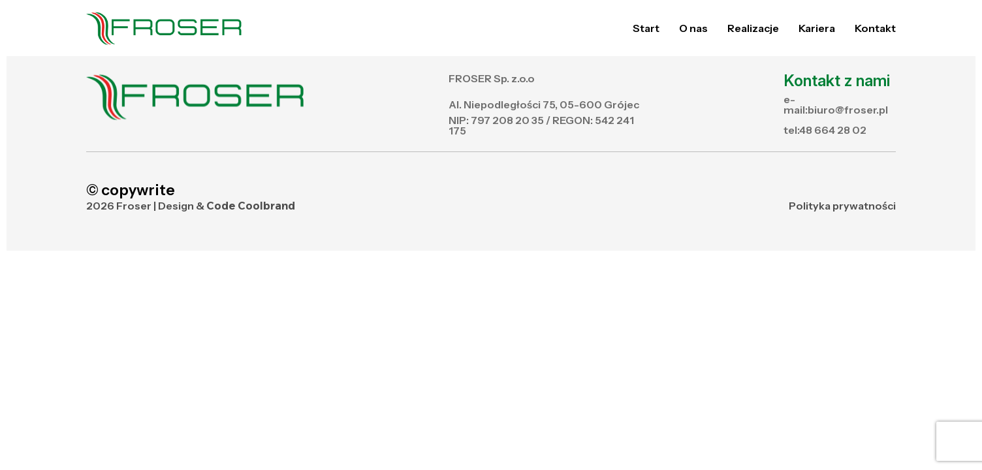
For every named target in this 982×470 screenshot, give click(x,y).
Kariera (817, 28)
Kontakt (875, 28)
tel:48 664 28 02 (825, 130)
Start (646, 28)
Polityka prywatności (842, 205)
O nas (693, 28)
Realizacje (753, 28)
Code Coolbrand (250, 206)
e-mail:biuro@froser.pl (836, 104)
